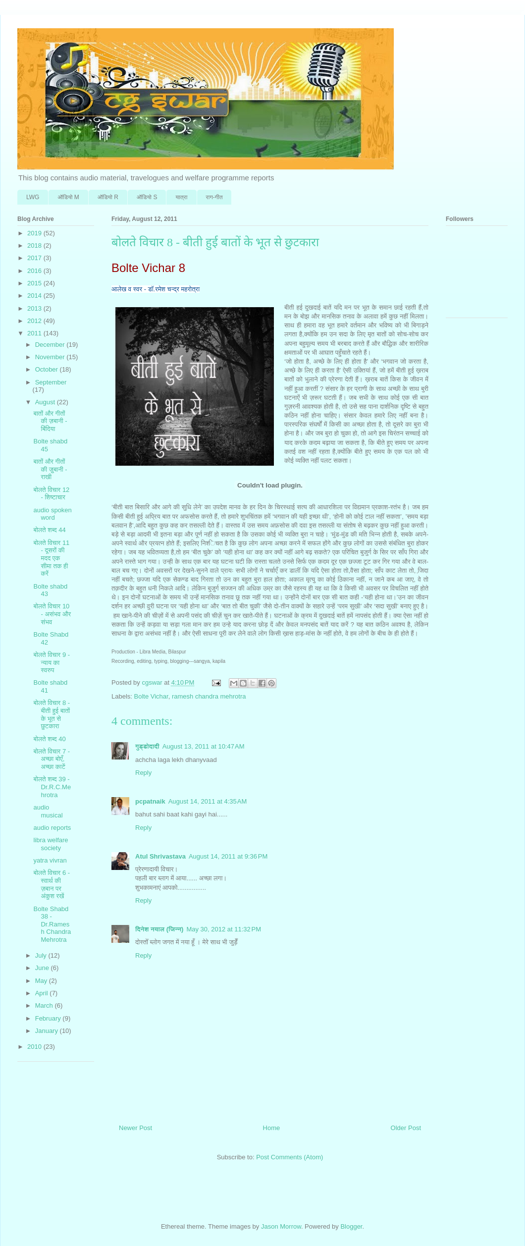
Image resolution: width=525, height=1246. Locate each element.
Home (271, 1128)
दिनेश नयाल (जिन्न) (159, 929)
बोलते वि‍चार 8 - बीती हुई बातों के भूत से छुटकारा (51, 714)
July (42, 955)
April (42, 993)
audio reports (52, 827)
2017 (35, 258)
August (46, 402)
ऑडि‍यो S (147, 197)
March (45, 1005)
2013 (35, 308)
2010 (35, 1046)
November (51, 357)
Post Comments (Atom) (289, 1157)
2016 (35, 270)
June (43, 968)
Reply (143, 772)
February (49, 1018)
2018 (35, 245)
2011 (35, 333)
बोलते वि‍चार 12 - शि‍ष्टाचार (51, 493)
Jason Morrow (281, 1226)
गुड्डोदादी (147, 746)
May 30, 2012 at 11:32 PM (223, 929)
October (47, 369)
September (51, 382)
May (42, 980)
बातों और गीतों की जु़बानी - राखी (50, 469)
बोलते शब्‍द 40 (49, 739)
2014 (35, 295)
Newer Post (135, 1128)
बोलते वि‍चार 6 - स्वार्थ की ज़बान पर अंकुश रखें (51, 884)
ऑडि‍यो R (108, 197)
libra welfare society (50, 844)
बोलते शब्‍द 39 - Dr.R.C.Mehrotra (52, 786)
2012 (35, 321)
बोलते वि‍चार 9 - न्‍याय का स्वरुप (51, 662)
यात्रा (181, 197)
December (51, 344)
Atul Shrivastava (160, 856)
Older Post (406, 1128)
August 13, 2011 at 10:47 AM (203, 746)
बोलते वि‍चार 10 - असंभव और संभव (52, 613)
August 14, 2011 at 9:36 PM (228, 856)
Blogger (351, 1226)
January (47, 1030)
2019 (35, 233)
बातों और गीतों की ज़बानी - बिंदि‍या (50, 421)
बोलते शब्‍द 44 (49, 530)
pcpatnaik (150, 801)
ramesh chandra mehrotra (209, 696)
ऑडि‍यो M (68, 197)
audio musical (47, 811)
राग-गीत (214, 197)
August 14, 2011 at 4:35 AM (207, 801)
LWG (32, 197)
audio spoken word (52, 514)
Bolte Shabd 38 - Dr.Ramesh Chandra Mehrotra (52, 924)
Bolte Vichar (151, 696)
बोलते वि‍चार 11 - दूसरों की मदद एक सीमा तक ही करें (51, 558)
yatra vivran (49, 860)
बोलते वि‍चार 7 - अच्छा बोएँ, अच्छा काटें (51, 759)
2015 (35, 283)
